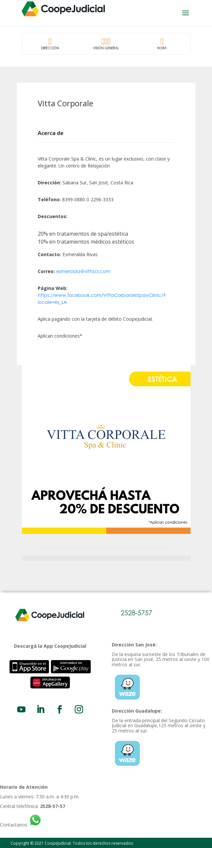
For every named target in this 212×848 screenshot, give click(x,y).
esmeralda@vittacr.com (83, 271)
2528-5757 (136, 613)
